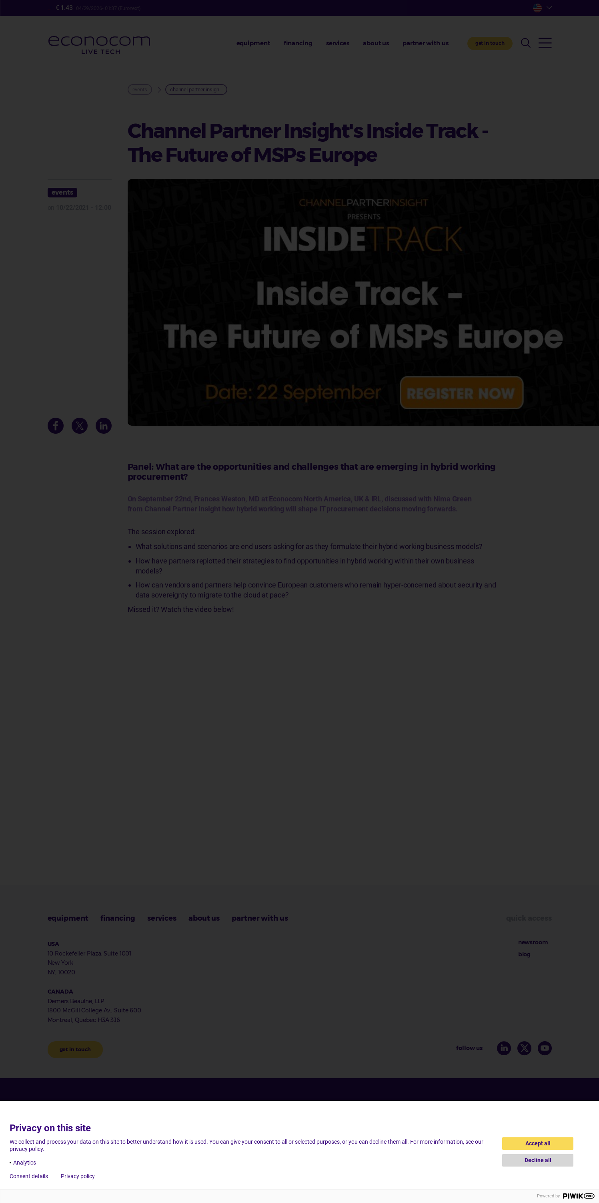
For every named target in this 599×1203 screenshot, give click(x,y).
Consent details (29, 1176)
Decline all (538, 1160)
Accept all (538, 1143)
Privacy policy (78, 1176)
